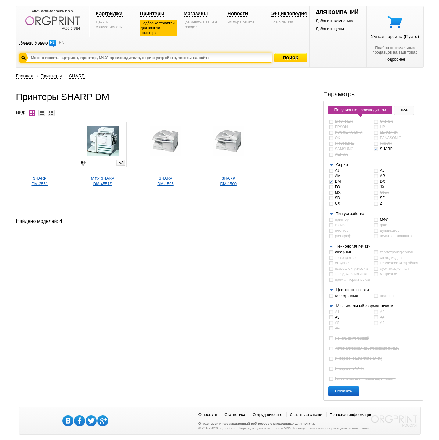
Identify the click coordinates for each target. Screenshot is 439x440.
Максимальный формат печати (364, 306)
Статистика (234, 414)
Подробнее (395, 59)
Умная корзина (395, 36)
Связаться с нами (306, 414)
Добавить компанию (334, 21)
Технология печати (353, 246)
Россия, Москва (33, 42)
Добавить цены (330, 28)
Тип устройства (350, 213)
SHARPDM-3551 (39, 181)
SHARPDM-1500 (228, 181)
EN (61, 42)
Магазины (196, 13)
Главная (24, 75)
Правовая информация (351, 414)
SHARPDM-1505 (165, 181)
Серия (342, 164)
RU (53, 42)
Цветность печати (352, 289)
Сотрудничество (267, 414)
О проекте (207, 414)
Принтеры (152, 13)
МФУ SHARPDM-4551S (103, 181)
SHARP (77, 75)
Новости (237, 13)
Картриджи (109, 13)
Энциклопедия (289, 13)
